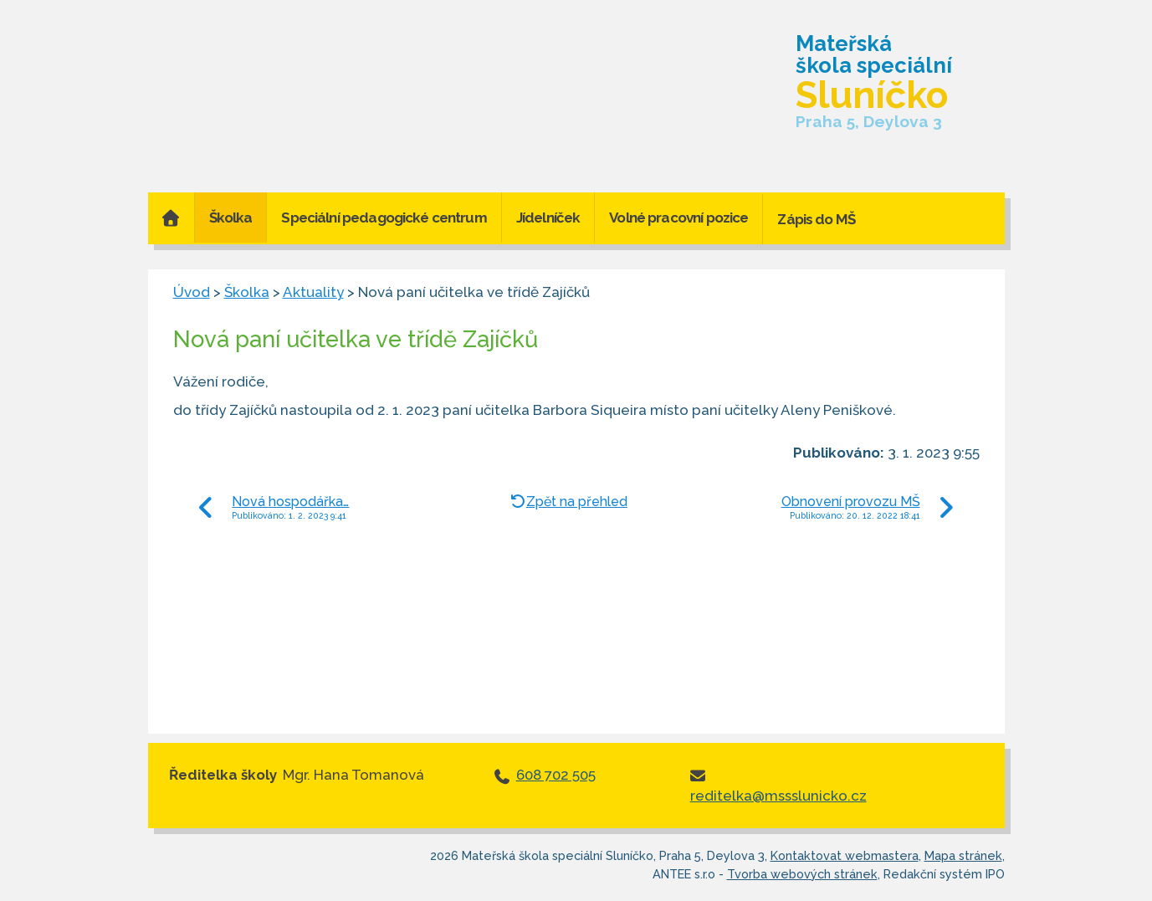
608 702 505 (556, 774)
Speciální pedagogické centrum (383, 217)
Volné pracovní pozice (678, 217)
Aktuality (313, 292)
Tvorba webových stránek (802, 874)
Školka (231, 217)
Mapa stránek (963, 855)
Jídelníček (548, 217)
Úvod (171, 217)
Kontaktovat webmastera (845, 855)
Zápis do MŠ (816, 219)
